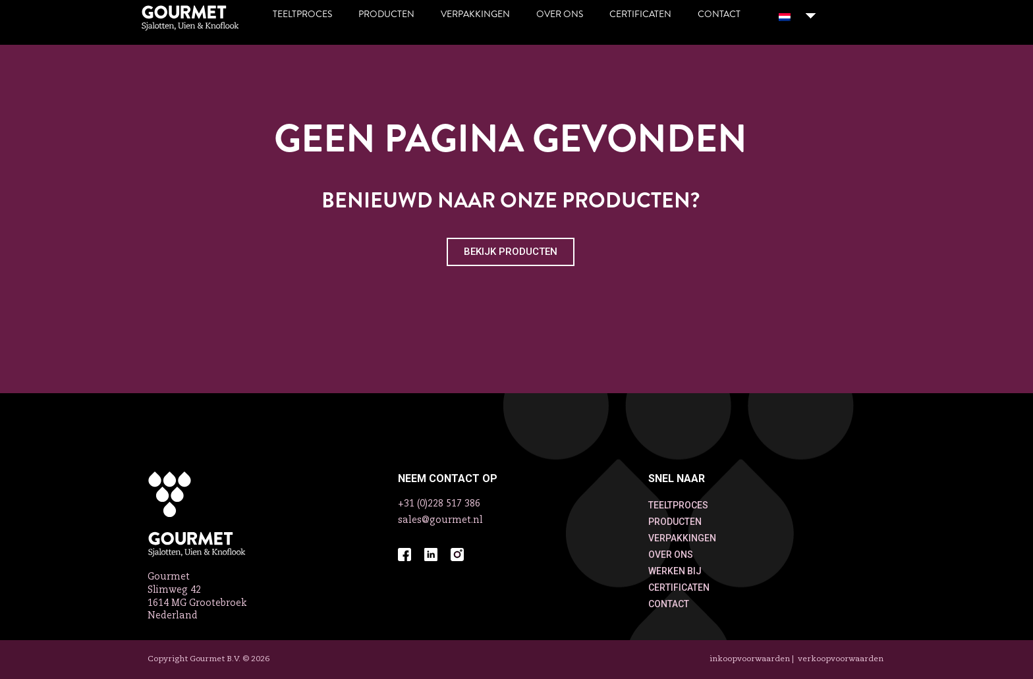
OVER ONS (670, 554)
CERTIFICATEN (679, 587)
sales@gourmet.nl (440, 520)
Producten (386, 14)
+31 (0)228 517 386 (439, 503)
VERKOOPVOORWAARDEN (840, 659)
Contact (719, 14)
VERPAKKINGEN (682, 538)
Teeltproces (302, 14)
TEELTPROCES (678, 505)
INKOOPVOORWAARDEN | (753, 659)
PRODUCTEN (675, 521)
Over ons (559, 14)
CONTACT (668, 604)
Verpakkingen (475, 14)
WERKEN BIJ (675, 571)
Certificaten (640, 14)
